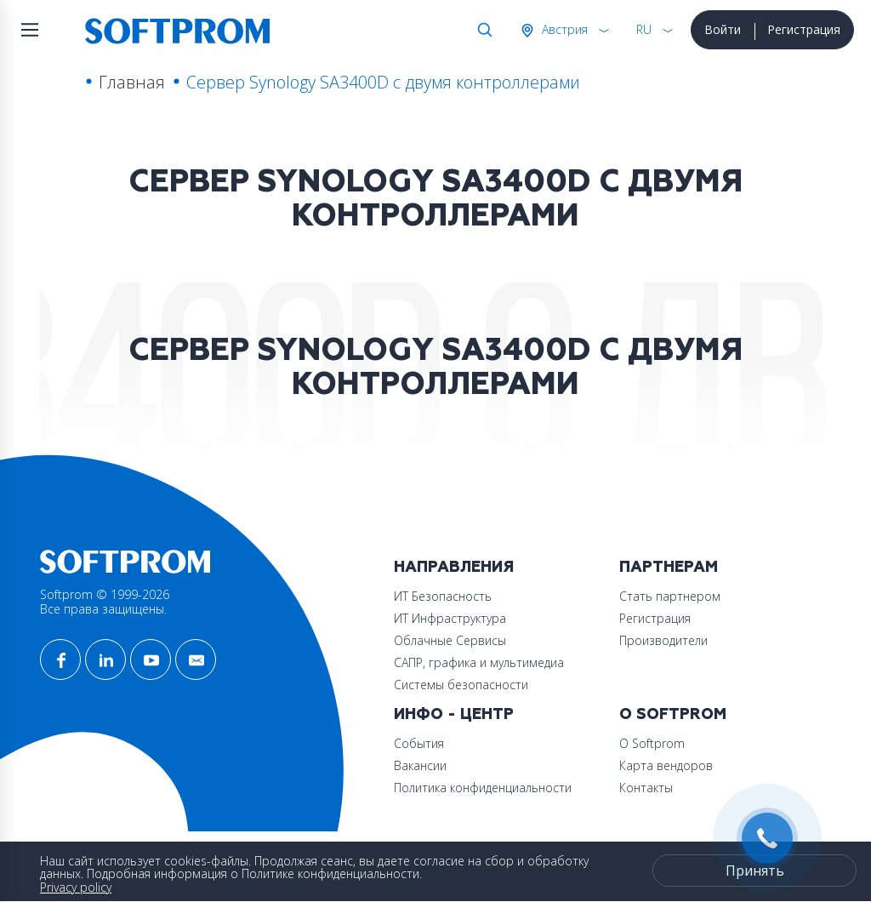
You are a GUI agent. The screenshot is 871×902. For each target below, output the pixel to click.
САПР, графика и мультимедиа (479, 662)
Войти (722, 29)
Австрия (563, 29)
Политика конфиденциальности (483, 787)
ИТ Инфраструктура (450, 618)
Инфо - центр (454, 714)
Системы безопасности (461, 684)
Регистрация (803, 29)
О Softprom (672, 714)
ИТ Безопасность (443, 596)
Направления (454, 567)
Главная (132, 82)
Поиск (481, 30)
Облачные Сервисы (450, 640)
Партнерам (668, 567)
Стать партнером (669, 596)
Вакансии (420, 765)
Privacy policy (75, 887)
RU (644, 29)
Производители (663, 640)
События (419, 743)
